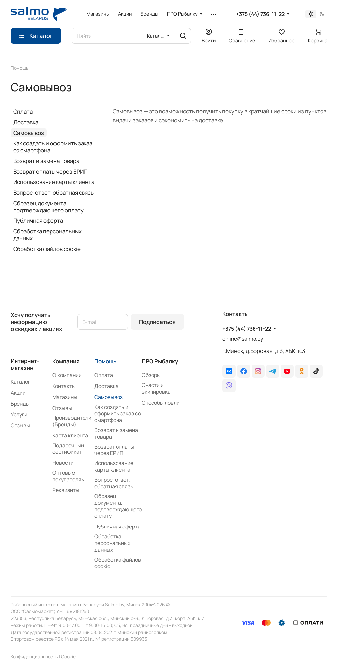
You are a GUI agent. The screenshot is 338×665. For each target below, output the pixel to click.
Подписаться (157, 322)
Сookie (68, 656)
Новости (63, 462)
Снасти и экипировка (156, 388)
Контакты (64, 386)
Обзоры (151, 375)
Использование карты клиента (53, 182)
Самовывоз (28, 133)
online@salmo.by (242, 338)
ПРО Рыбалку (160, 361)
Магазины (64, 397)
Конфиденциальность (34, 656)
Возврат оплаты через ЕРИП (50, 171)
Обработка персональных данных (47, 234)
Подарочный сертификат (68, 448)
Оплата (23, 111)
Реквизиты (65, 490)
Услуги (19, 414)
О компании (67, 375)
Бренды (20, 403)
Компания (66, 361)
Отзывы (20, 425)
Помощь (105, 361)
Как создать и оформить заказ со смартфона (52, 146)
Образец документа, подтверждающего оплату (48, 206)
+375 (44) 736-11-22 (260, 14)
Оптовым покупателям (68, 476)
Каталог (20, 381)
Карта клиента (70, 435)
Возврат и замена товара (46, 161)
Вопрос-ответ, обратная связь (53, 192)
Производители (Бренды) (71, 421)
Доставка (25, 122)
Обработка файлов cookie (47, 249)
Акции (18, 392)
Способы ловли (161, 402)
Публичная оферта (38, 220)
